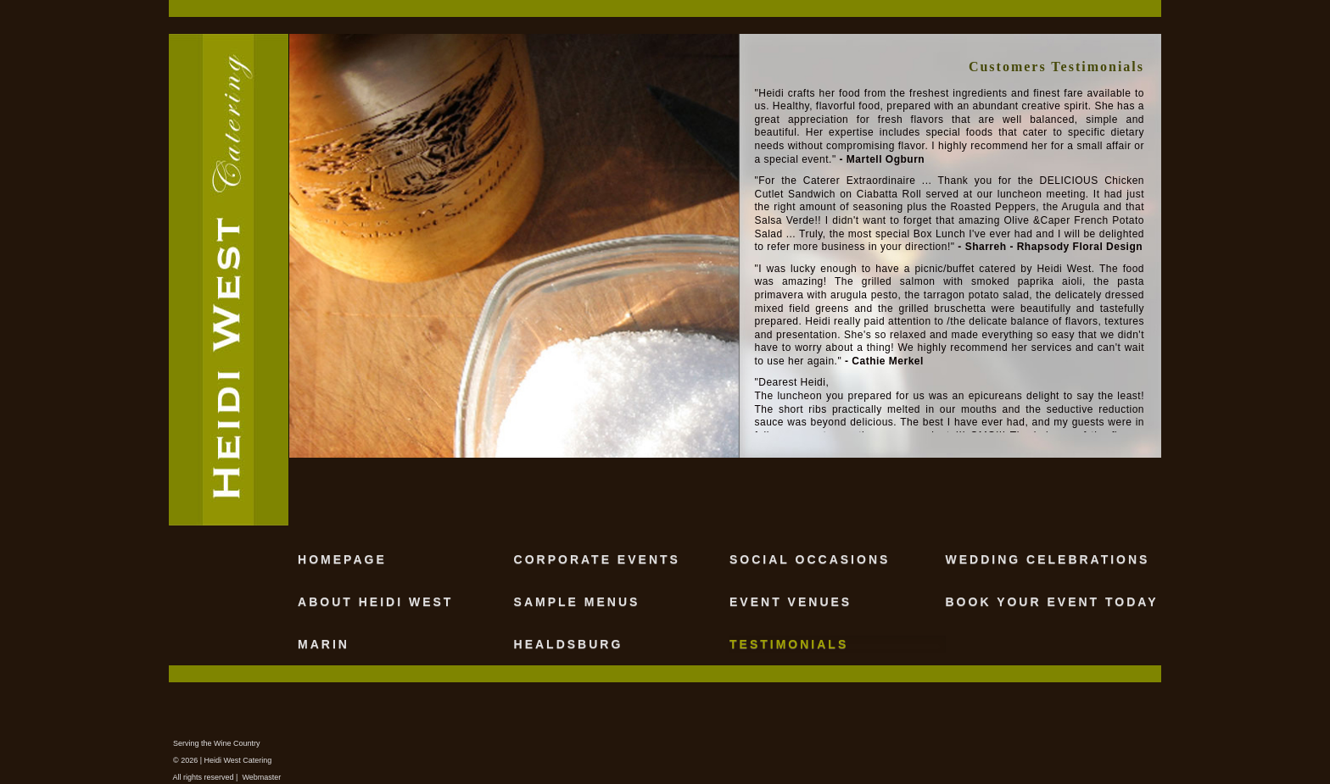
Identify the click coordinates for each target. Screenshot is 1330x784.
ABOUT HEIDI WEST (375, 602)
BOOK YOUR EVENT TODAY (1052, 602)
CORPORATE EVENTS (597, 559)
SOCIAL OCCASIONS (809, 559)
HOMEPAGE (342, 559)
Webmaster (261, 777)
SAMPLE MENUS (577, 602)
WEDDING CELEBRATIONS (1048, 559)
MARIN (323, 644)
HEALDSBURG (568, 644)
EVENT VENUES (790, 602)
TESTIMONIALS (788, 644)
